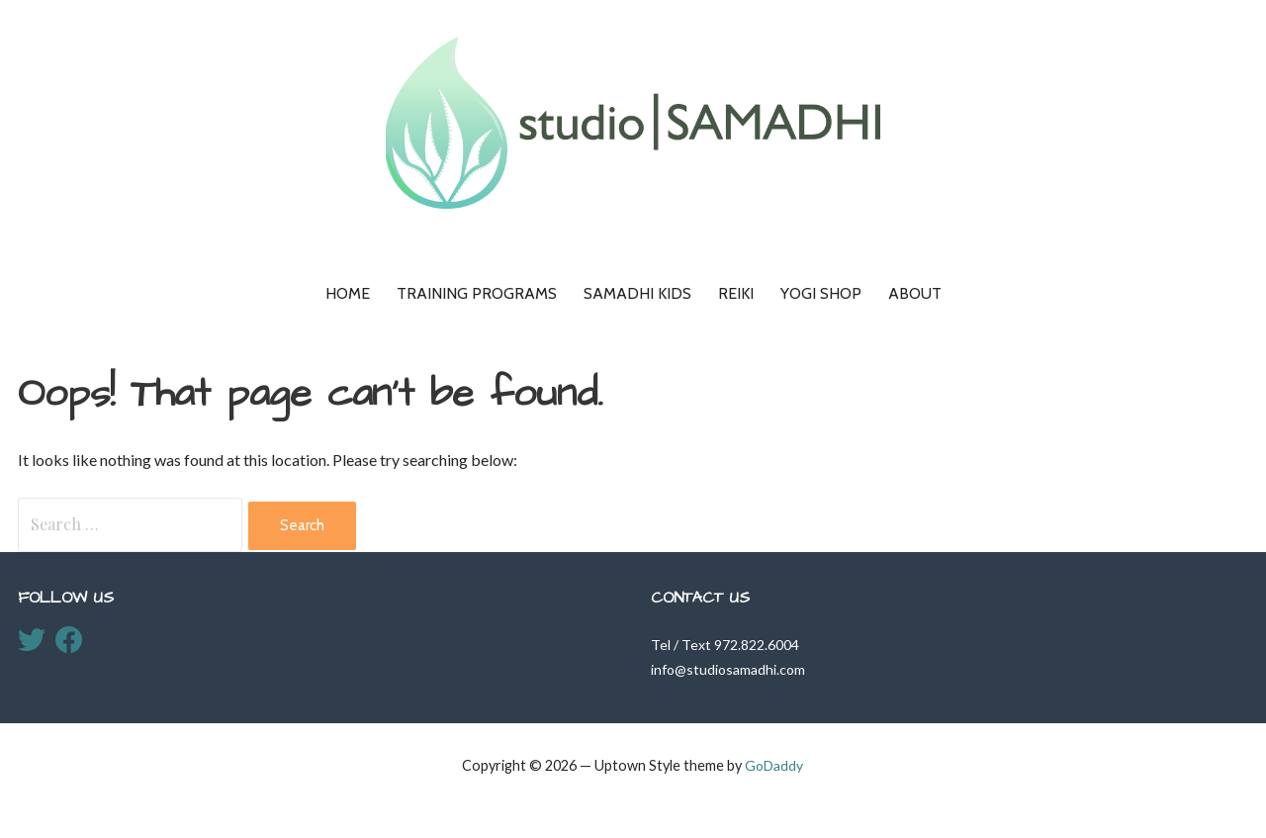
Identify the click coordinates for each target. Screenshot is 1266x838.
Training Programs (477, 293)
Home (347, 293)
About (915, 293)
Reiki (736, 293)
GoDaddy (774, 765)
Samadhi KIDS (637, 293)
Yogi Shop (820, 293)
